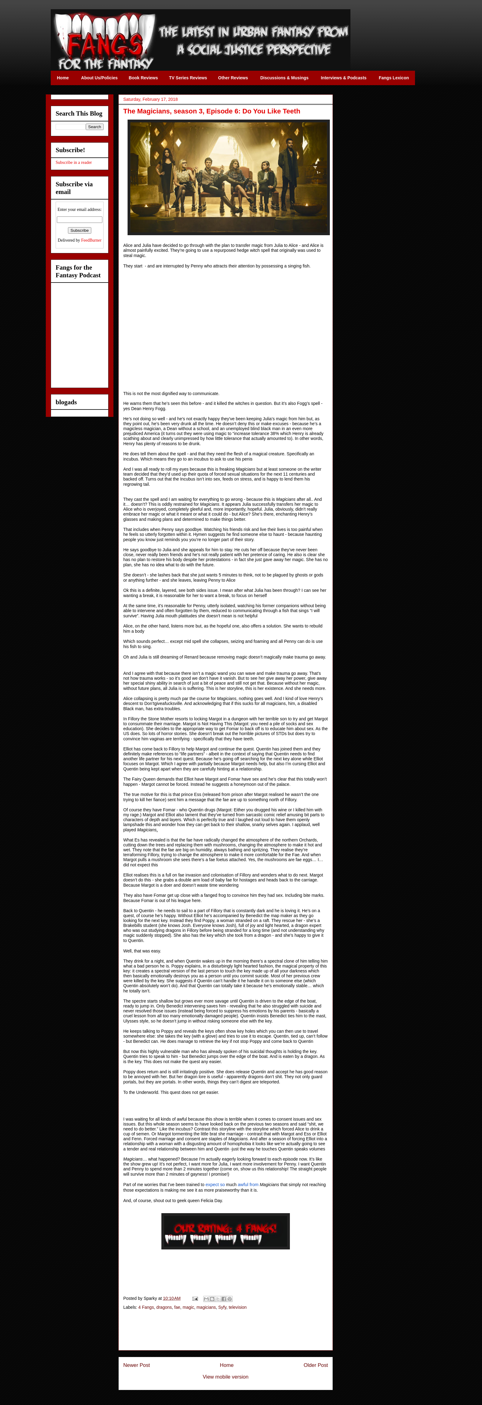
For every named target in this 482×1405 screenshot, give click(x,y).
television (238, 1307)
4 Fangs (146, 1307)
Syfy (222, 1307)
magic (188, 1307)
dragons (164, 1307)
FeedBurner (91, 240)
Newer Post (136, 1365)
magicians (206, 1307)
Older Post (316, 1365)
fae (177, 1307)
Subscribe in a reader (74, 162)
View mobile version (226, 1377)
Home (227, 1365)
